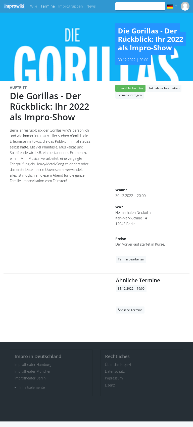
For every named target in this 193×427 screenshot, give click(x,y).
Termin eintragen (129, 95)
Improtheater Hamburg (33, 364)
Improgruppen (70, 6)
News (91, 6)
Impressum (114, 378)
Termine (48, 6)
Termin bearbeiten (131, 259)
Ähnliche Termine (130, 310)
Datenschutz (115, 371)
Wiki (33, 6)
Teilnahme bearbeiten (164, 88)
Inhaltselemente (32, 387)
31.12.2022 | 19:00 (131, 288)
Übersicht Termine (130, 88)
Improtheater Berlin (30, 378)
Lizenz (110, 385)
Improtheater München (33, 371)
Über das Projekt (118, 364)
